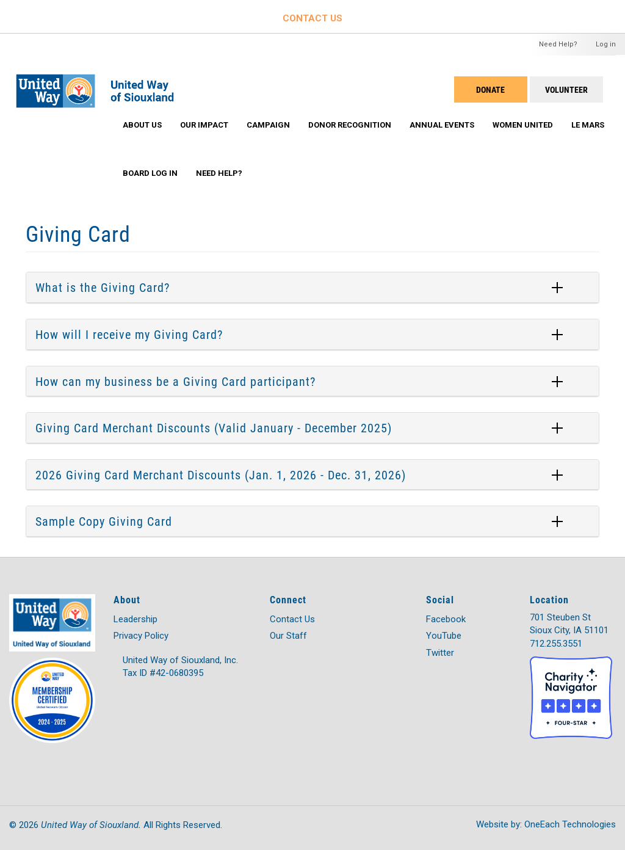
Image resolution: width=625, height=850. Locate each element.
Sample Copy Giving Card (103, 521)
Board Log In (150, 173)
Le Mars (587, 124)
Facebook (446, 619)
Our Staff (288, 635)
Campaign (268, 124)
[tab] (312, 287)
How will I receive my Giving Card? (129, 334)
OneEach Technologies (570, 824)
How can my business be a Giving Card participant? (175, 381)
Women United (523, 124)
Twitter (440, 652)
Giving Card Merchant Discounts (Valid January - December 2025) (213, 427)
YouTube (443, 635)
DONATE (490, 89)
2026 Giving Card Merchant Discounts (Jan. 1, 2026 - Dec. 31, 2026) (220, 474)
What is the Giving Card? (102, 287)
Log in (606, 44)
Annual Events (442, 124)
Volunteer (566, 89)
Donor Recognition (349, 124)
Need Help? (558, 44)
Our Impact (204, 124)
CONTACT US (312, 18)
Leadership (135, 619)
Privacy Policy (141, 635)
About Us (142, 124)
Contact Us (292, 619)
